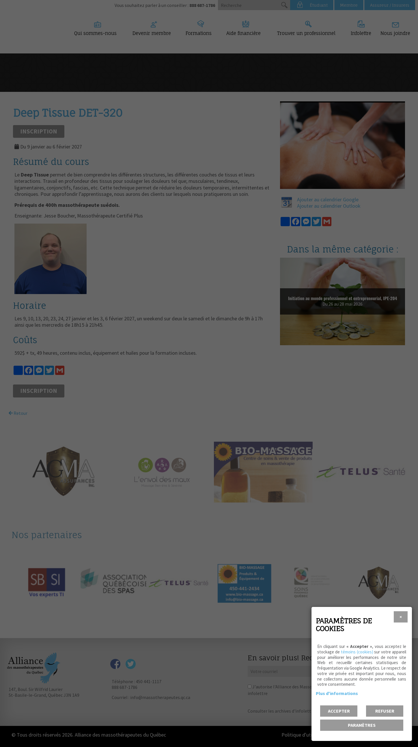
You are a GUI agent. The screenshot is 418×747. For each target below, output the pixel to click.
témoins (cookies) (357, 652)
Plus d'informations (337, 693)
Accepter (339, 711)
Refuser (384, 711)
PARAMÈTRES (362, 725)
